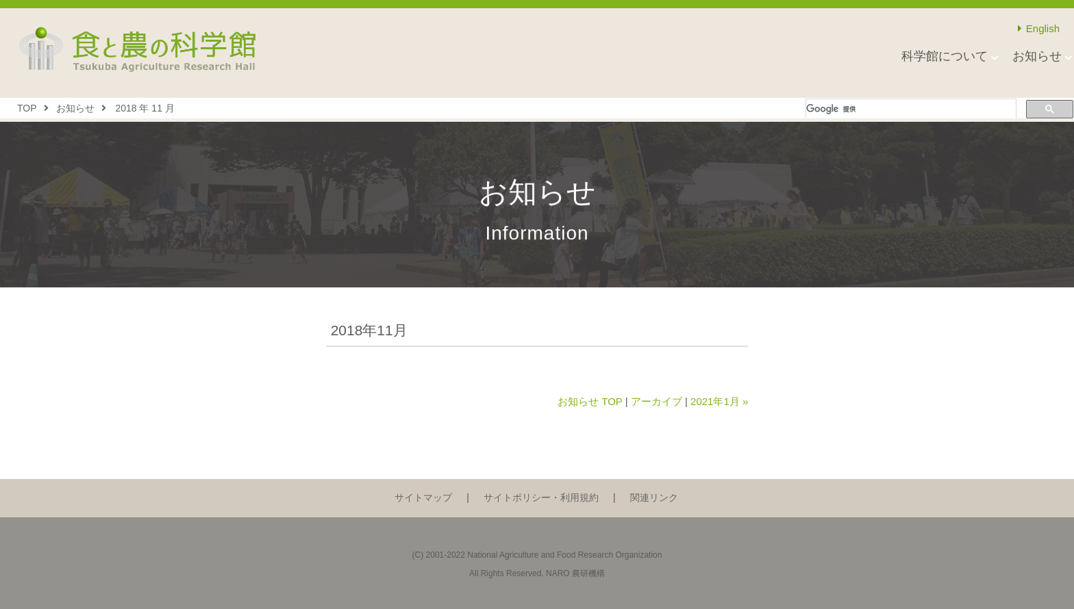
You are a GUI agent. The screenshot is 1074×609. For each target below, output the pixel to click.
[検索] (910, 109)
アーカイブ (656, 401)
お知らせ (1037, 56)
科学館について (944, 56)
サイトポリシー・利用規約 (541, 497)
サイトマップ (423, 497)
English (1039, 28)
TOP (27, 108)
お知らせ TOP (590, 401)
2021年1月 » (719, 401)
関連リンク (654, 497)
